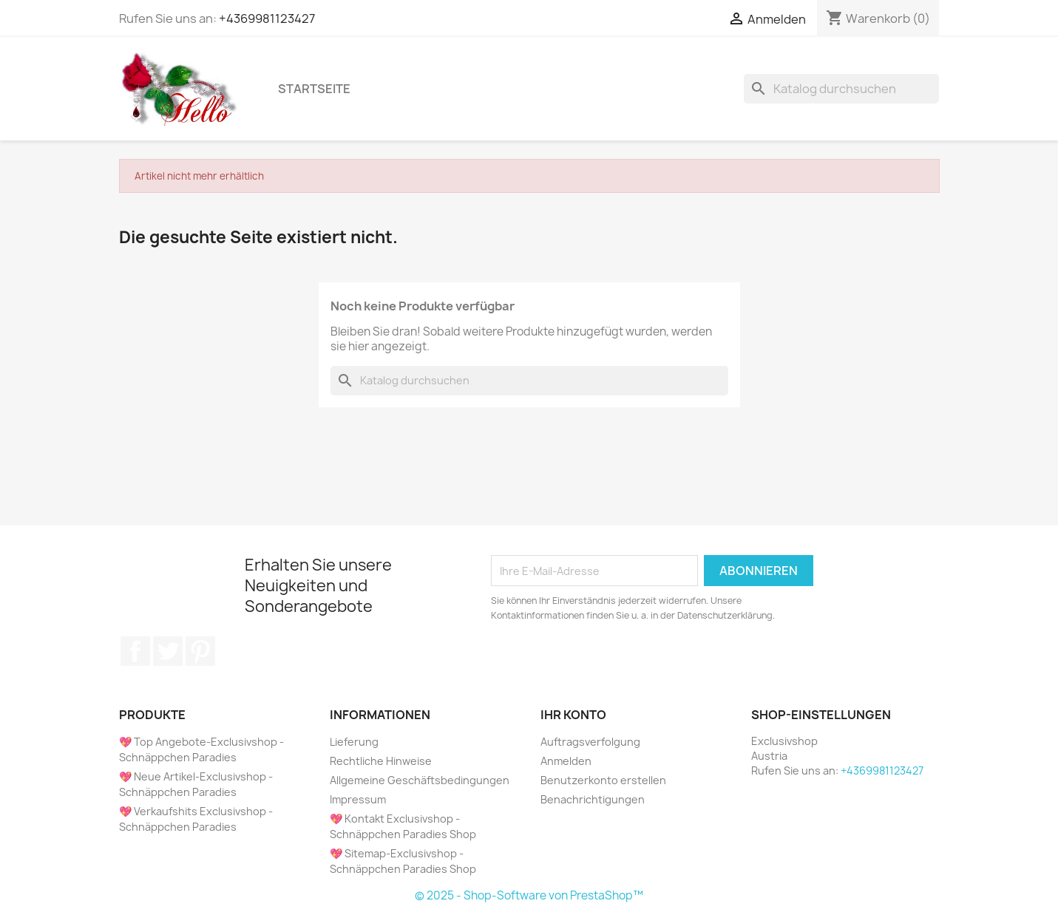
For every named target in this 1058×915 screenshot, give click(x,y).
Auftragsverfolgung (590, 742)
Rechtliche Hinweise (381, 761)
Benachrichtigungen (592, 799)
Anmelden (565, 761)
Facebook (135, 651)
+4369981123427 (267, 18)
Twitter (168, 651)
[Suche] (841, 88)
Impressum (358, 799)
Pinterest (200, 651)
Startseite (314, 89)
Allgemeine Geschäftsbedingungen (419, 780)
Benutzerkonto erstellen (603, 780)
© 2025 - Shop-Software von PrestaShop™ (529, 895)
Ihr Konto (573, 715)
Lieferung (354, 742)
